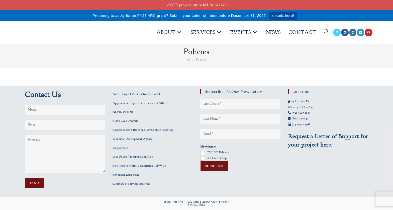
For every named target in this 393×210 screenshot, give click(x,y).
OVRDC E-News (218, 152)
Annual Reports (123, 112)
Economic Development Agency (133, 139)
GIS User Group (217, 158)
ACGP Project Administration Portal (136, 94)
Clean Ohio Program (125, 121)
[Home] (188, 60)
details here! (283, 15)
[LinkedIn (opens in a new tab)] (360, 32)
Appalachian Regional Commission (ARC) (140, 103)
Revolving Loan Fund (126, 175)
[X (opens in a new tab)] (337, 32)
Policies (201, 60)
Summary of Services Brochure (132, 184)
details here (219, 5)
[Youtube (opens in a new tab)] (368, 32)
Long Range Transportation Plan (133, 157)
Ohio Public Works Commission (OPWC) (139, 166)
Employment (120, 148)
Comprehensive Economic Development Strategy (143, 130)
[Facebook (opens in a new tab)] (345, 32)
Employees (196, 204)
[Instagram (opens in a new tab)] (352, 32)
